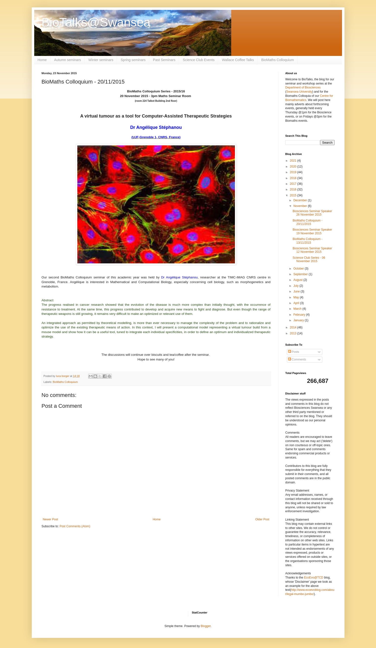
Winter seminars (100, 60)
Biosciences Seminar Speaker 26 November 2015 (312, 212)
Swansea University (299, 91)
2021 (293, 160)
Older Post (262, 519)
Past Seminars (164, 60)
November (300, 206)
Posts (293, 352)
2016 (293, 189)
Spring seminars (133, 60)
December (300, 200)
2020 (293, 166)
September (301, 274)
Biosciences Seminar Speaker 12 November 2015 (312, 250)
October (299, 268)
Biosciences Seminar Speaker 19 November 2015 (312, 231)
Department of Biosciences (303, 87)
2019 (293, 172)
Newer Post (50, 519)
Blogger (206, 626)
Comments (297, 359)
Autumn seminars (67, 60)
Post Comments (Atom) (75, 526)
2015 (293, 195)
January (299, 320)
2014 (293, 327)
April (296, 303)
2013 (293, 333)
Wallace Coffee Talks (238, 60)
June (296, 291)
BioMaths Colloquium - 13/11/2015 (307, 240)
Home (42, 60)
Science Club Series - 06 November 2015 (309, 259)
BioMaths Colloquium (277, 60)
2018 (293, 178)
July (296, 286)
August (298, 280)
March (297, 308)
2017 (293, 184)
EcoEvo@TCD (313, 577)
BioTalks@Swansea (96, 22)
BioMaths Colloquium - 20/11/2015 (307, 222)
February (299, 314)
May (296, 297)
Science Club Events (198, 60)
